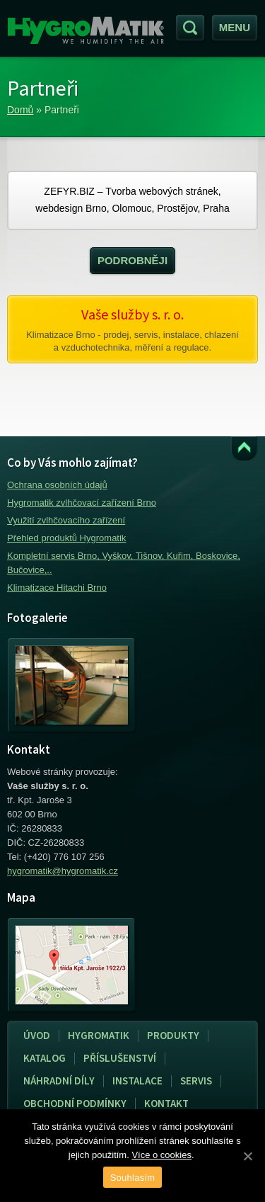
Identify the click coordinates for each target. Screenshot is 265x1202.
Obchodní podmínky (74, 1103)
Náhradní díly (59, 1080)
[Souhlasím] (247, 1156)
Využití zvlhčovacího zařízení (66, 520)
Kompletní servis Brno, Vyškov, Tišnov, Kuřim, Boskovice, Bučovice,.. (123, 562)
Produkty (173, 1035)
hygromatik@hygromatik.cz (62, 871)
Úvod (36, 1035)
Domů (20, 109)
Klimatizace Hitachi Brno (57, 587)
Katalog (44, 1058)
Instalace (133, 1080)
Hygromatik (98, 1035)
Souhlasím (132, 1177)
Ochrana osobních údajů (57, 485)
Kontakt (166, 1103)
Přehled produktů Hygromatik (66, 538)
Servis (192, 1080)
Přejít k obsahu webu (244, 448)
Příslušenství (119, 1058)
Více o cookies (161, 1155)
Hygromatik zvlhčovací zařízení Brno (81, 502)
